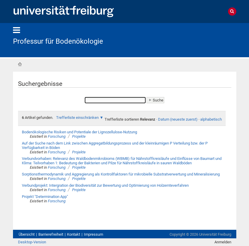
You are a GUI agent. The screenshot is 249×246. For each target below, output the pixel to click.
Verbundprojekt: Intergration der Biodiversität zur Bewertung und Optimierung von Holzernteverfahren (105, 185)
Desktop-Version (32, 242)
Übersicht (27, 234)
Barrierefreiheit (50, 234)
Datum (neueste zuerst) (178, 119)
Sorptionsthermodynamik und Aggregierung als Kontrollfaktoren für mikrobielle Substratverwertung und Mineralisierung (121, 174)
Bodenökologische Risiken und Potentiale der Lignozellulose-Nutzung (79, 132)
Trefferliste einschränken (77, 117)
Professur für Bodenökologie (58, 41)
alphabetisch (211, 119)
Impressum (93, 234)
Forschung (57, 136)
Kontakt (73, 234)
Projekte (79, 136)
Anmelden (222, 242)
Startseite (20, 64)
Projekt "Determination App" (45, 196)
